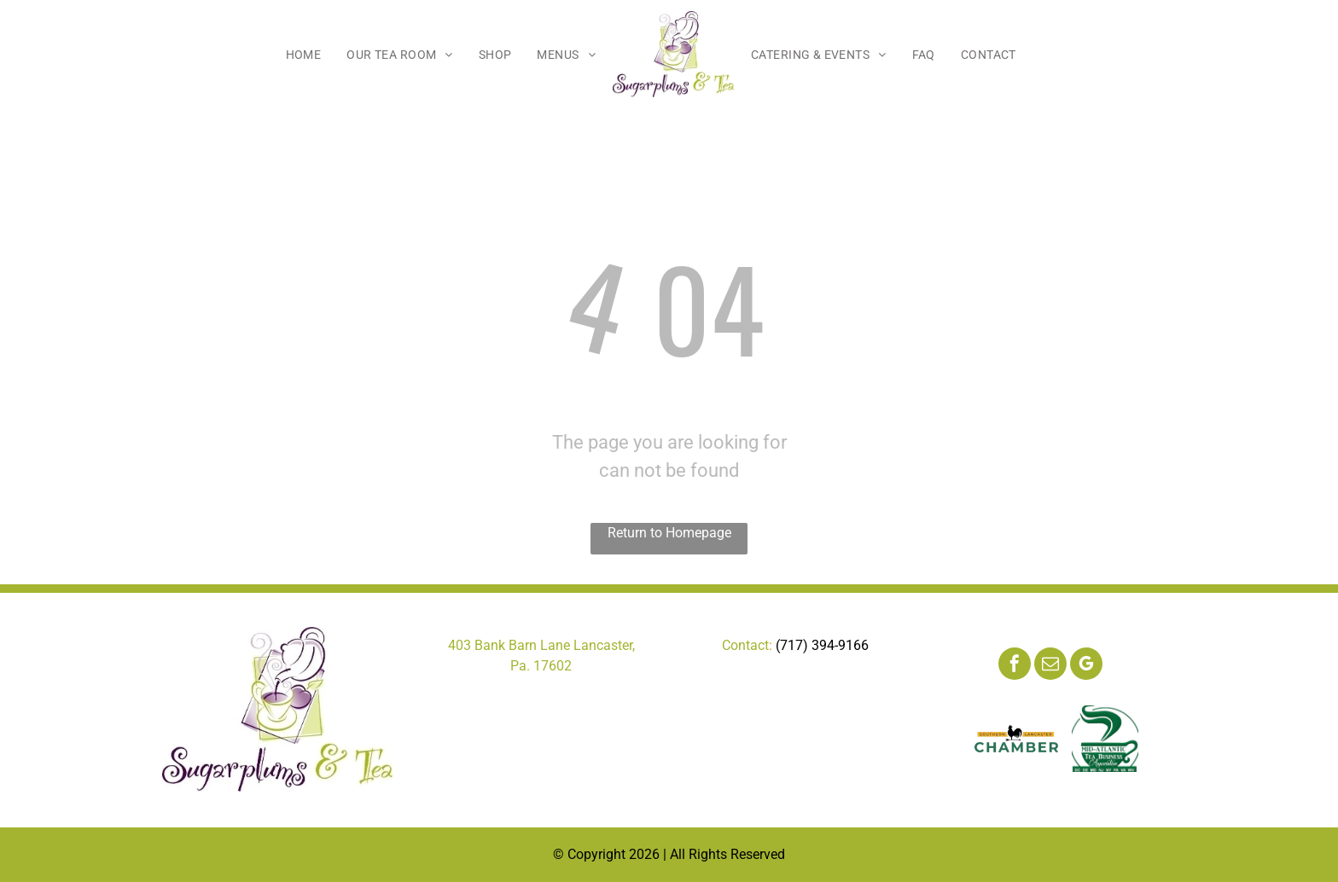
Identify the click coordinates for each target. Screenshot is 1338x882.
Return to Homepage (669, 533)
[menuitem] (303, 54)
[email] (1050, 665)
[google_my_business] (1086, 665)
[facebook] (1014, 665)
